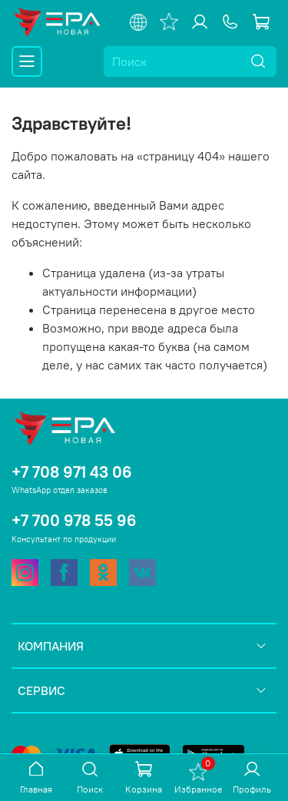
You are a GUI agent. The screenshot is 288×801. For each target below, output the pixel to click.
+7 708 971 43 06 (72, 472)
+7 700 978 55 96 (74, 520)
